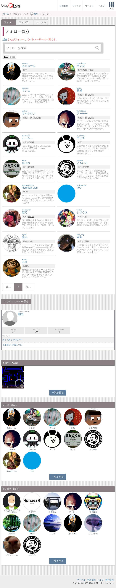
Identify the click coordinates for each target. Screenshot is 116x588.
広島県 (31, 142)
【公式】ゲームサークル (13, 387)
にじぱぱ (93, 512)
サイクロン (93, 428)
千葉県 (31, 216)
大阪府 (91, 70)
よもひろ (93, 449)
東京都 (91, 95)
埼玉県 (31, 167)
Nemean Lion (11, 471)
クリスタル (93, 533)
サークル (41, 22)
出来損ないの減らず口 (12, 345)
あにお (73, 449)
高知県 (26, 266)
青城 (73, 428)
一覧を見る (58, 392)
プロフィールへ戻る (17, 301)
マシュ (52, 428)
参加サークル (59, 331)
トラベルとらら (11, 555)
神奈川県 (37, 118)
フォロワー (25, 22)
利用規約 (91, 580)
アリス (52, 449)
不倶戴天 (52, 512)
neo (32, 471)
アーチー (11, 449)
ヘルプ (100, 580)
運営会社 (109, 580)
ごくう (52, 533)
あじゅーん (11, 428)
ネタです (32, 512)
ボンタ (32, 428)
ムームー (32, 449)
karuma (11, 533)
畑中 (5, 39)
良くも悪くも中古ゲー (12, 340)
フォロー (13, 331)
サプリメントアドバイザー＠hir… (11, 511)
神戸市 (26, 192)
